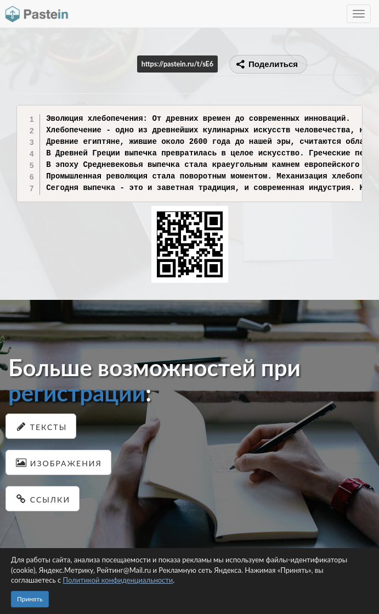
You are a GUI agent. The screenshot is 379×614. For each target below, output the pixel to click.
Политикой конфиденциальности (118, 580)
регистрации (76, 392)
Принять (30, 599)
